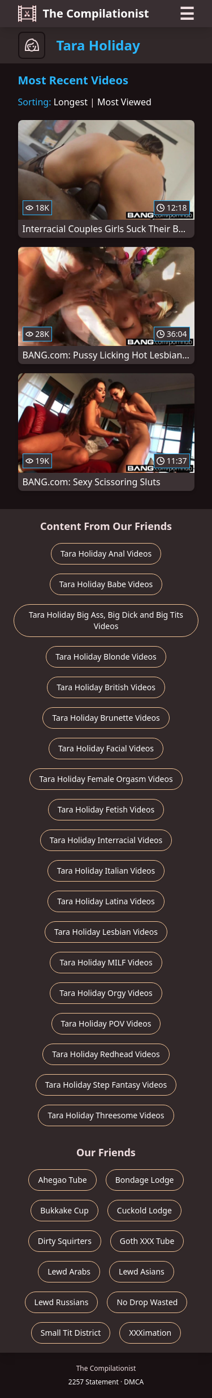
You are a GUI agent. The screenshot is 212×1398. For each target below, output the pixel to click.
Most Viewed (124, 102)
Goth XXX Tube (147, 1240)
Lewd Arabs (68, 1271)
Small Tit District (71, 1332)
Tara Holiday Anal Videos (106, 553)
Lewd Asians (142, 1271)
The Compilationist (83, 14)
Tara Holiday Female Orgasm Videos (105, 778)
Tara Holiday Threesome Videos (105, 1115)
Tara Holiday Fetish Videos (106, 809)
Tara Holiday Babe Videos (106, 584)
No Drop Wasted (147, 1302)
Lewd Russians (61, 1302)
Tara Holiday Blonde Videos (106, 656)
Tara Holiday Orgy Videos (106, 992)
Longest (71, 102)
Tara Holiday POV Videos (106, 1023)
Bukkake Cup (64, 1210)
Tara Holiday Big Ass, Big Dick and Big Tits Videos (106, 620)
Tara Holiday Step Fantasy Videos (106, 1084)
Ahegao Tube (62, 1179)
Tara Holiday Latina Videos (106, 901)
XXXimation (150, 1332)
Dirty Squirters (65, 1240)
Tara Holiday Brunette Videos (105, 717)
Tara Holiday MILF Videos (105, 962)
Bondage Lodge (144, 1179)
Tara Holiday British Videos (106, 687)
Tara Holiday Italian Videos (106, 870)
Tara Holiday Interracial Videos (106, 840)
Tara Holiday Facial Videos (106, 748)
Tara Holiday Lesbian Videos (106, 931)
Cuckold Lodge (144, 1210)
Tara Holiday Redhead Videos (105, 1054)
